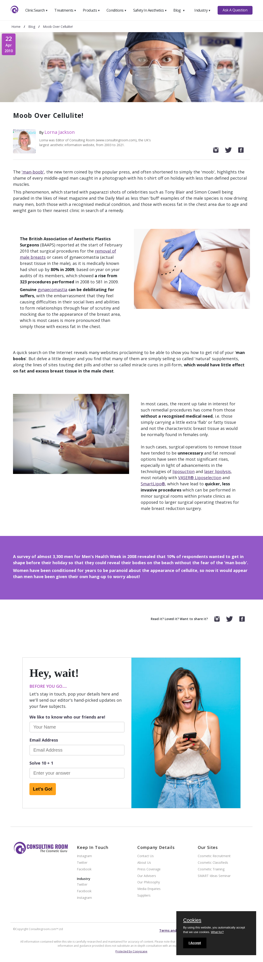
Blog (179, 10)
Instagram (84, 856)
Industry (202, 10)
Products (91, 10)
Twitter (82, 863)
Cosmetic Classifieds (213, 863)
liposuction (183, 471)
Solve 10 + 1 (41, 763)
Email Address (43, 740)
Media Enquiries (149, 889)
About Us (144, 863)
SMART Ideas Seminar (214, 876)
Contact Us (145, 856)
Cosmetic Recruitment (214, 856)
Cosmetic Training (211, 869)
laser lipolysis (217, 471)
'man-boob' (33, 172)
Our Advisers (146, 876)
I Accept (195, 943)
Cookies (192, 920)
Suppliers (144, 895)
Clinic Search (36, 10)
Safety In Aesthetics (150, 10)
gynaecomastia (52, 289)
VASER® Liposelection (199, 477)
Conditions (117, 10)
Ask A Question (235, 10)
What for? (217, 932)
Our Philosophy (148, 882)
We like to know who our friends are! (67, 717)
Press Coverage (149, 869)
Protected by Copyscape (131, 951)
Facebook (84, 869)
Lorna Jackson (59, 132)
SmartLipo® (153, 483)
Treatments (65, 10)
